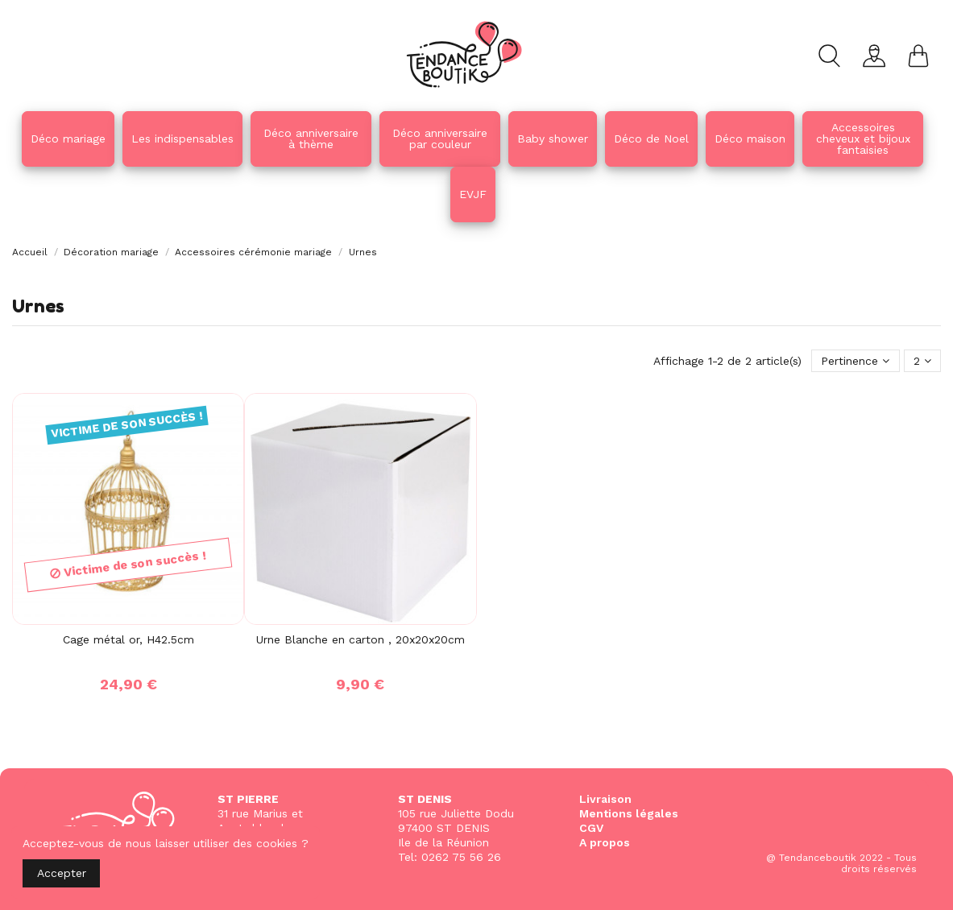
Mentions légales (628, 813)
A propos (604, 842)
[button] (311, 139)
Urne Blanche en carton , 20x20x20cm (360, 639)
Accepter (61, 873)
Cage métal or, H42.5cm (128, 639)
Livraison (605, 798)
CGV (591, 827)
